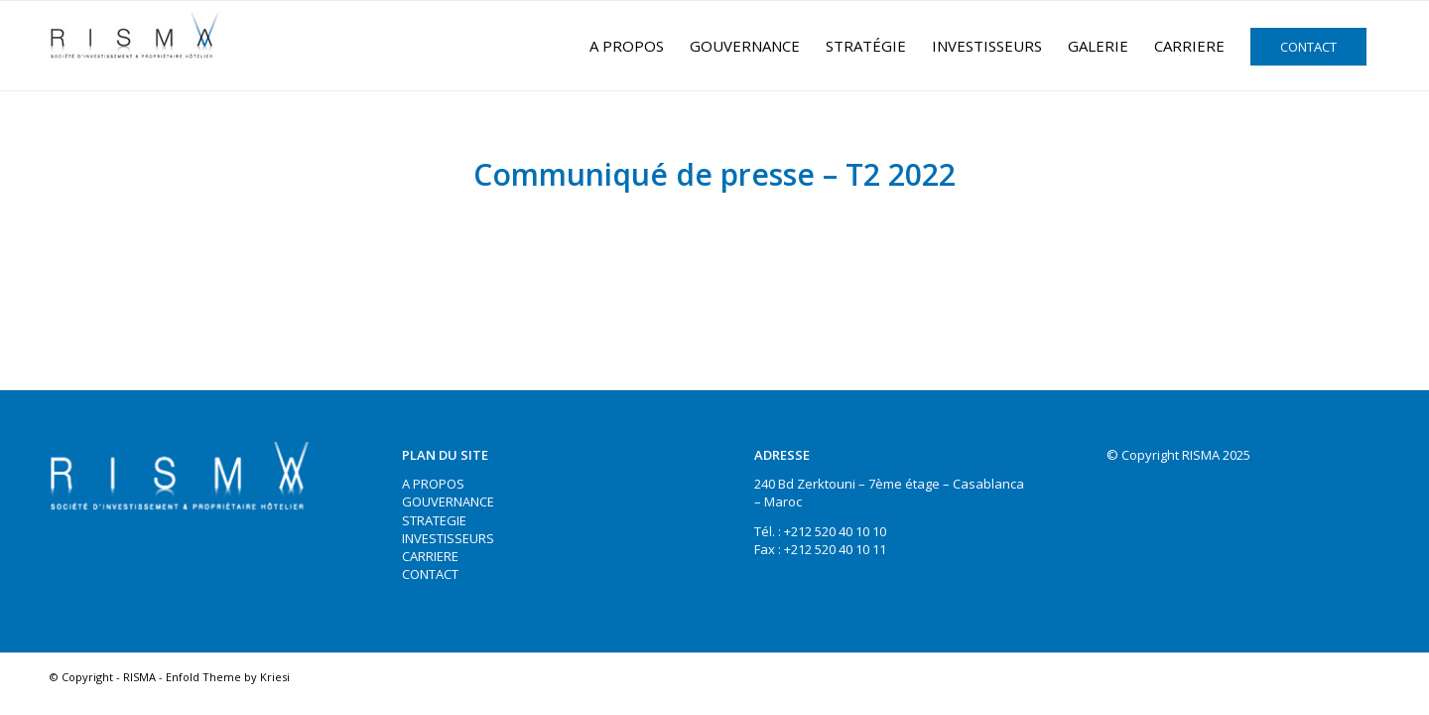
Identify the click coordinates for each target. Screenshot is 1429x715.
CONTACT (430, 574)
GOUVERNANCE (448, 501)
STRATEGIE (434, 520)
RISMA (139, 676)
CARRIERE (430, 556)
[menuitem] (627, 45)
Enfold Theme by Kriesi (228, 676)
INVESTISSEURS (448, 538)
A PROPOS (433, 484)
